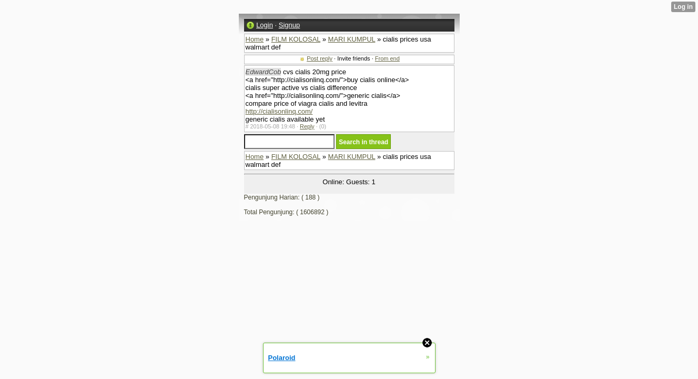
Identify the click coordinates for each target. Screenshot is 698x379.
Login (264, 25)
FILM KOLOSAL (295, 39)
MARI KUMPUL (352, 39)
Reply (307, 126)
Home (255, 39)
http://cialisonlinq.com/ (279, 111)
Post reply (319, 58)
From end (387, 58)
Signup (289, 25)
